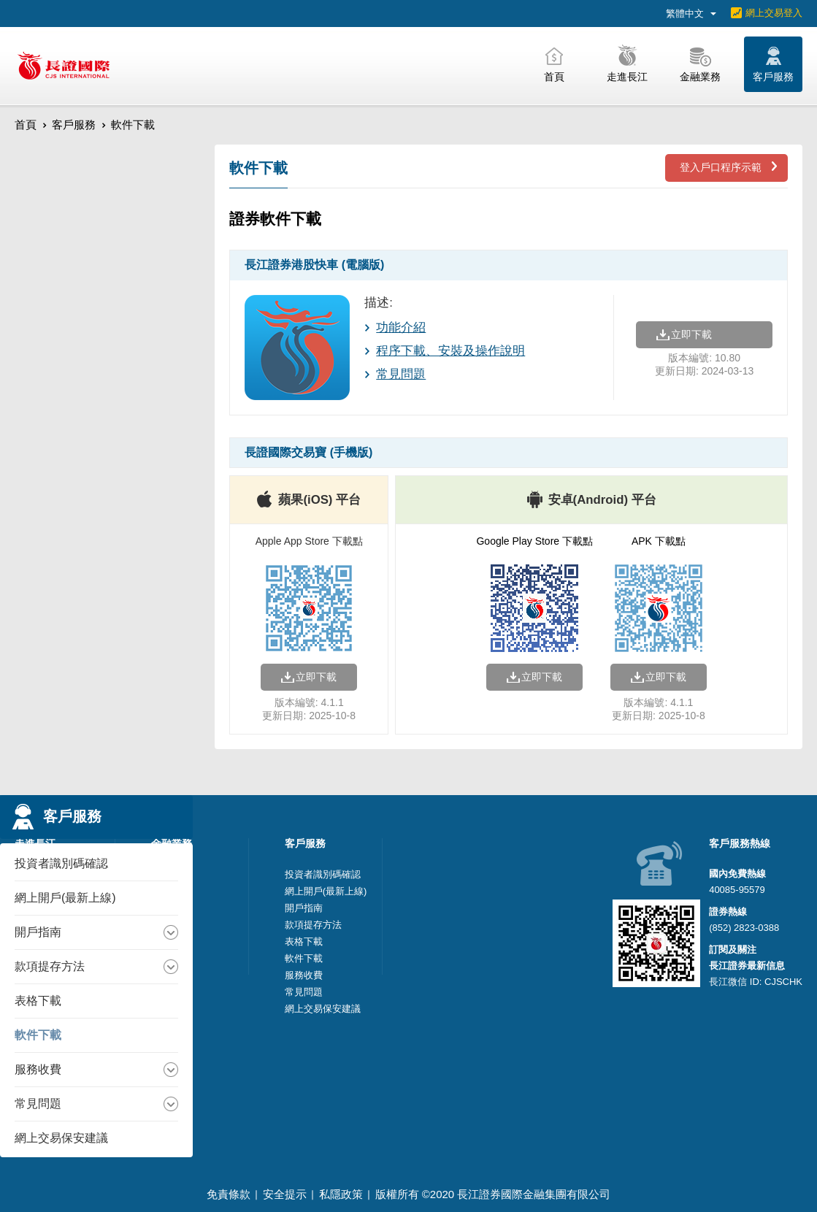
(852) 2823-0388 (744, 927)
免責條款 (228, 1194)
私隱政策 (341, 1194)
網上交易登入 (773, 12)
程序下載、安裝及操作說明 (450, 351)
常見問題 (401, 374)
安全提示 (285, 1194)
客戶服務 (74, 124)
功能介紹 (401, 327)
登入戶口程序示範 (721, 167)
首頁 (26, 124)
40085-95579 (737, 889)
